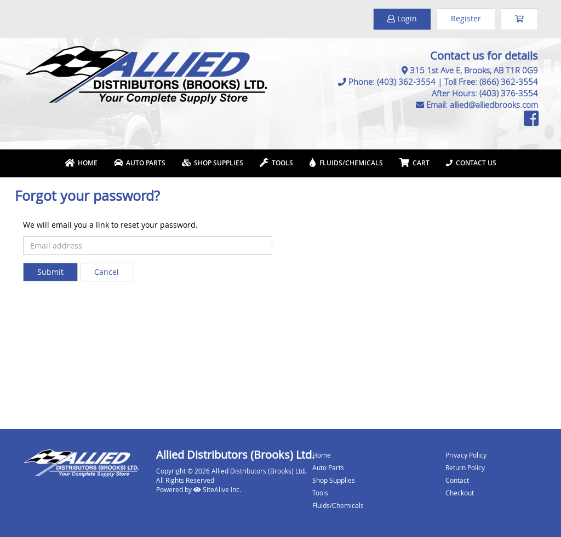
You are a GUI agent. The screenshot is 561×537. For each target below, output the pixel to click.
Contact (457, 480)
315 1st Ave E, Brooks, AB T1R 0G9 (474, 70)
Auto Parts (139, 163)
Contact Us (471, 163)
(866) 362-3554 (508, 81)
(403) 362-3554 (406, 81)
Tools (276, 163)
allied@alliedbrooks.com (494, 104)
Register (466, 18)
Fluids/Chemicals (346, 163)
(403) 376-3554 (508, 93)
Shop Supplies (212, 163)
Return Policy (465, 467)
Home (81, 163)
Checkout (459, 492)
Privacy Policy (465, 455)
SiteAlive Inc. (217, 489)
